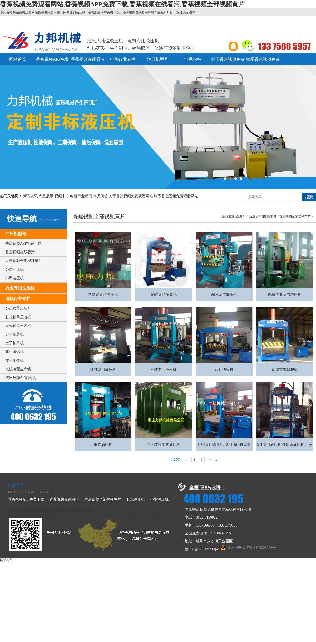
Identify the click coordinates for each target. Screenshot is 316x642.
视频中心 (62, 196)
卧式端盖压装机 (18, 308)
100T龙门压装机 (163, 295)
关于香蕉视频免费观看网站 (131, 196)
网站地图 (6, 560)
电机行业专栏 (122, 59)
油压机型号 (157, 59)
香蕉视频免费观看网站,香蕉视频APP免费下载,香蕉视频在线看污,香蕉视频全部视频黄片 (122, 4)
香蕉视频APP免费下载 (23, 243)
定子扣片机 (14, 343)
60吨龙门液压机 (163, 370)
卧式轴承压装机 (18, 317)
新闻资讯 (30, 196)
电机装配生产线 (18, 369)
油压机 (28, 511)
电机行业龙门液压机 (284, 295)
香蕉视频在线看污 (88, 59)
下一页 (213, 459)
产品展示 (46, 196)
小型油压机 (14, 278)
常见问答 (192, 59)
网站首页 (17, 59)
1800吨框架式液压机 (163, 445)
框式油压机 (103, 445)
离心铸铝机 (14, 352)
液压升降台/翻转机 (20, 378)
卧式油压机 (14, 269)
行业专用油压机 (20, 288)
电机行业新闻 (81, 196)
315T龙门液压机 (103, 370)
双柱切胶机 (224, 370)
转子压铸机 (14, 360)
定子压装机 (14, 334)
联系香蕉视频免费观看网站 (176, 196)
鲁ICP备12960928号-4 (202, 549)
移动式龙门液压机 (103, 295)
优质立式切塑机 (285, 370)
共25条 (175, 459)
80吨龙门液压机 (224, 295)
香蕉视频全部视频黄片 (23, 261)
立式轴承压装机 (18, 326)
